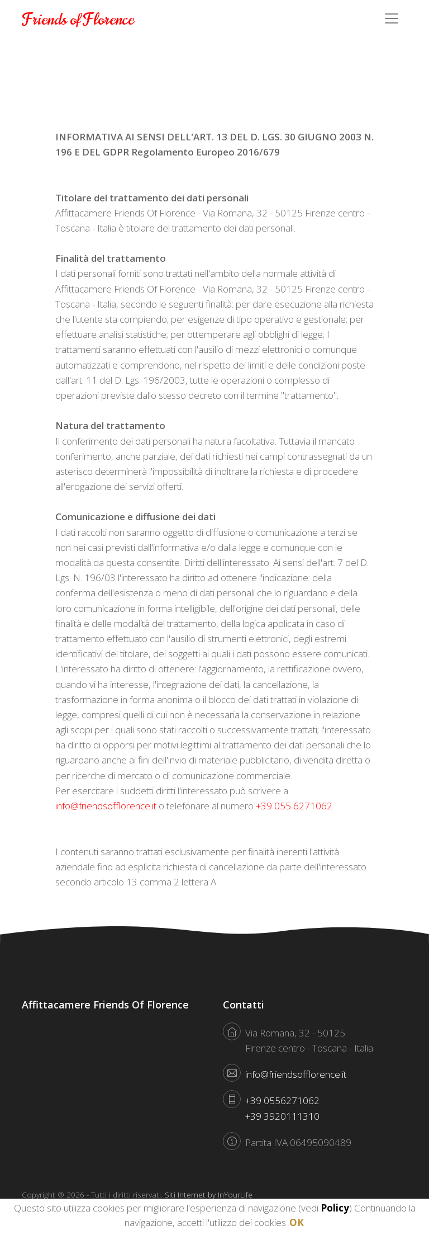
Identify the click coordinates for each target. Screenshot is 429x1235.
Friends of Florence (78, 19)
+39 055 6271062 (294, 805)
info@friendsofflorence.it (105, 805)
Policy (335, 1207)
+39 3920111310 (282, 1116)
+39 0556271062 (282, 1100)
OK (296, 1222)
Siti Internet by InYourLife (208, 1194)
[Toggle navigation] (391, 18)
